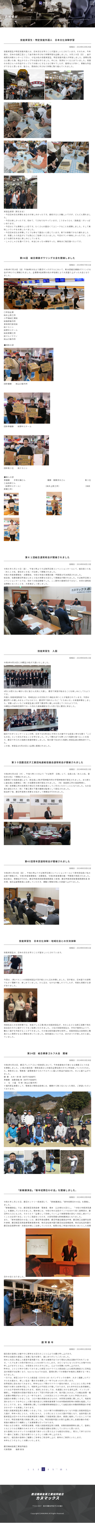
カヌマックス (47, 1498)
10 (61, 1469)
